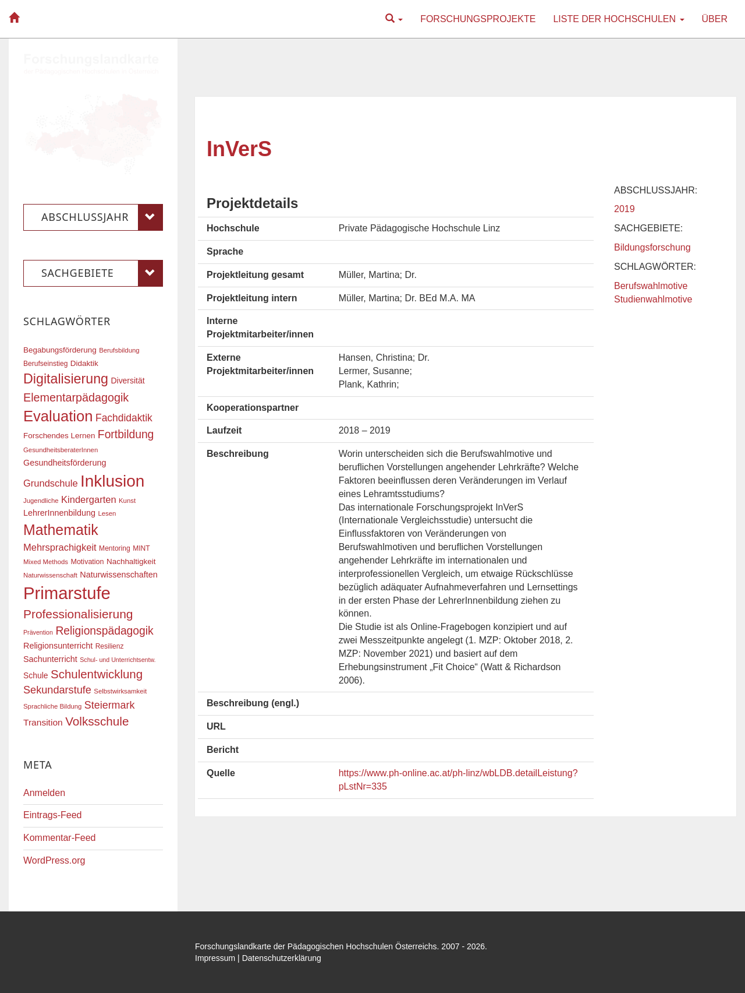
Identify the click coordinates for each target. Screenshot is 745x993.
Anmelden (44, 793)
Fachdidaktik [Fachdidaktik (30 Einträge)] (123, 418)
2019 (624, 209)
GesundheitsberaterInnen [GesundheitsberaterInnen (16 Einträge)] (60, 449)
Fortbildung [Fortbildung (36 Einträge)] (126, 434)
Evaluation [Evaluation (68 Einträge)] (58, 416)
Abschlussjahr (102, 217)
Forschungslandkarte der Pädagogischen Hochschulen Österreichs (316, 946)
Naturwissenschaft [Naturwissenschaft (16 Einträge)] (50, 575)
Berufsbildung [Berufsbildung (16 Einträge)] (119, 350)
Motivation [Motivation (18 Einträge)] (87, 562)
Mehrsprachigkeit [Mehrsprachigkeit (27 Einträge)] (60, 547)
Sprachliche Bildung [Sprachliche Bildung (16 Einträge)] (52, 706)
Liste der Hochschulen (618, 19)
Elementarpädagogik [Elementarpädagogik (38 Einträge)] (76, 397)
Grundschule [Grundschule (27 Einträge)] (50, 483)
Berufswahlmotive (650, 286)
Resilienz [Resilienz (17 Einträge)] (109, 646)
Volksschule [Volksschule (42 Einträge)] (97, 721)
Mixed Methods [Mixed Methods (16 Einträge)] (45, 561)
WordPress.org (54, 860)
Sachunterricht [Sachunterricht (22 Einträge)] (50, 659)
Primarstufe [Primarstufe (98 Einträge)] (67, 593)
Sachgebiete (102, 273)
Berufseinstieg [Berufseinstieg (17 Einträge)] (45, 364)
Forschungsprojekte (477, 19)
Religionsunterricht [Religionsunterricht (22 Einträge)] (58, 645)
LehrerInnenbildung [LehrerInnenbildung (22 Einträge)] (59, 512)
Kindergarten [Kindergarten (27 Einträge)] (88, 499)
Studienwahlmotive (653, 299)
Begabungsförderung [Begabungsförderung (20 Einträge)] (60, 350)
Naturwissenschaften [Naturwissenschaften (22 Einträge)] (119, 574)
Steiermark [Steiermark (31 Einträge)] (109, 705)
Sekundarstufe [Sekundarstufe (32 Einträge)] (57, 690)
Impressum (215, 958)
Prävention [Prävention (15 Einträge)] (38, 632)
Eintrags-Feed (52, 815)
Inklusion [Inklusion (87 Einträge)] (112, 481)
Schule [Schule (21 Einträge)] (35, 675)
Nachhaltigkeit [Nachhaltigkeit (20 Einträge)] (131, 561)
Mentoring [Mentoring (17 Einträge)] (114, 548)
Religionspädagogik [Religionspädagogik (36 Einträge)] (104, 631)
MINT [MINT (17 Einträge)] (141, 548)
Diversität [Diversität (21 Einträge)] (127, 380)
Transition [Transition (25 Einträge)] (43, 722)
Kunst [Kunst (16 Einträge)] (127, 500)
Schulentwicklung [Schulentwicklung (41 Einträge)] (97, 674)
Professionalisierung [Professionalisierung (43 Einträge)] (78, 614)
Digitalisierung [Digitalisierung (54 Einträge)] (65, 378)
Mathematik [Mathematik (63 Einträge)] (60, 530)
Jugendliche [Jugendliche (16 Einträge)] (41, 500)
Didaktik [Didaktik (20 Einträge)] (84, 363)
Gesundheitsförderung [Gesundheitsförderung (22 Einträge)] (64, 462)
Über (715, 19)
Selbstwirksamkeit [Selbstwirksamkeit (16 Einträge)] (120, 691)
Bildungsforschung (652, 247)
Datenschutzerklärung (281, 958)
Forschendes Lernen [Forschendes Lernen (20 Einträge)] (59, 435)
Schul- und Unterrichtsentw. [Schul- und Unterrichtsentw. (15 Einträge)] (117, 659)
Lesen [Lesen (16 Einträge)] (107, 513)
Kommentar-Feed (59, 838)
